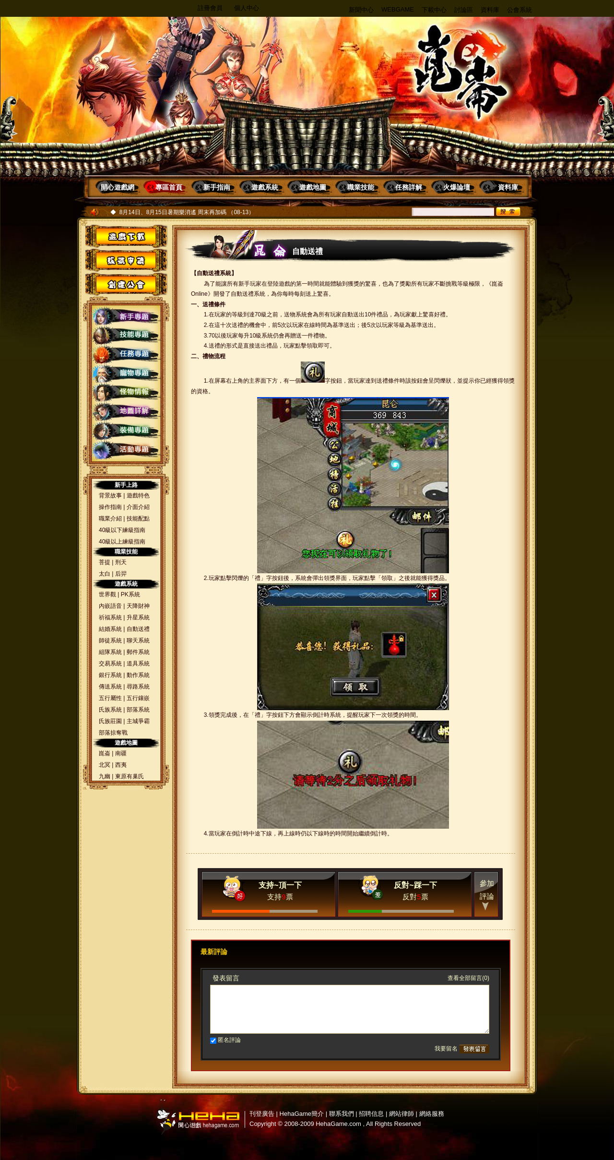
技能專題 (126, 335)
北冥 (104, 764)
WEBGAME (397, 9)
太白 (104, 573)
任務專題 (126, 354)
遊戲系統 (264, 187)
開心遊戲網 (117, 187)
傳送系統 (110, 686)
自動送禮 (138, 629)
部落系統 (138, 709)
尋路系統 (138, 686)
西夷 (121, 764)
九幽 (104, 776)
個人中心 (246, 8)
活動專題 (126, 450)
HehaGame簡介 (302, 1113)
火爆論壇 (456, 187)
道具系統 (138, 663)
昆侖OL (461, 72)
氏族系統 (110, 709)
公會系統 (519, 9)
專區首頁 (168, 187)
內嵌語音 (110, 606)
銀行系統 (110, 675)
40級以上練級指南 (122, 541)
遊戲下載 (123, 236)
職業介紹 (110, 518)
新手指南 (216, 187)
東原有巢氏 (129, 776)
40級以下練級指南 (122, 530)
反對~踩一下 (415, 885)
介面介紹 (138, 507)
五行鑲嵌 (138, 698)
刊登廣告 (261, 1113)
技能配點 (138, 518)
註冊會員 (210, 8)
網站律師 (401, 1113)
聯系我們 (341, 1113)
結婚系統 (110, 629)
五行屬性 (110, 698)
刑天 (121, 562)
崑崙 (104, 753)
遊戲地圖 (312, 187)
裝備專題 (126, 431)
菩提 (104, 562)
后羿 (121, 573)
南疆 (121, 753)
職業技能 (360, 187)
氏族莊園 (110, 721)
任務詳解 (408, 187)
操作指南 (110, 507)
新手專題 (126, 316)
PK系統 (130, 594)
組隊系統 (110, 652)
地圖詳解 (126, 412)
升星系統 (138, 617)
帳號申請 (123, 260)
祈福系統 (110, 617)
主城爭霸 (138, 721)
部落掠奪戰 (113, 732)
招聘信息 (371, 1113)
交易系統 (110, 663)
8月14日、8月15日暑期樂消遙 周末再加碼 (172, 212)
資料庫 (490, 9)
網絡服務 (431, 1113)
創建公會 (123, 283)
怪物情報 (126, 393)
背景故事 (110, 495)
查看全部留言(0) (468, 978)
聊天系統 (138, 640)
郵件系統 (138, 652)
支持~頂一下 (280, 885)
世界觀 (107, 594)
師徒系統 (110, 640)
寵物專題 (126, 374)
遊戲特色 (138, 495)
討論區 (463, 9)
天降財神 (138, 606)
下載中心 (434, 9)
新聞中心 (361, 9)
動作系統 (138, 675)
